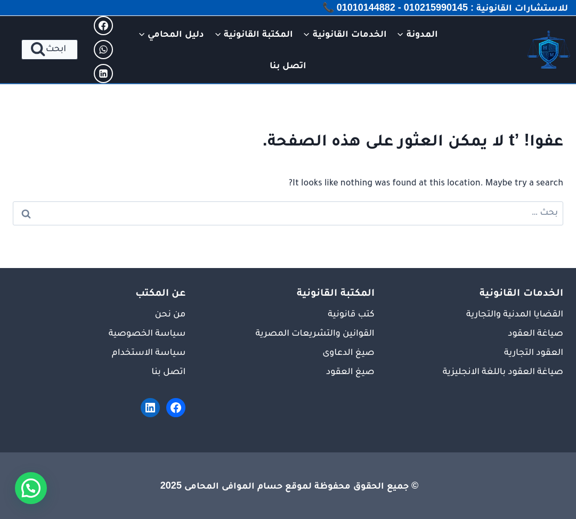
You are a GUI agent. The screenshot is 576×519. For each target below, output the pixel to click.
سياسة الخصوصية (147, 334)
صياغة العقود (535, 334)
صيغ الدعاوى (348, 353)
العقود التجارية (533, 353)
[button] (31, 488)
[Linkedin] (103, 73)
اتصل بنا (288, 65)
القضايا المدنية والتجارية (514, 315)
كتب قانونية (351, 315)
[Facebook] (103, 25)
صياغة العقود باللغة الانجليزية (503, 372)
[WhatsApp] (103, 49)
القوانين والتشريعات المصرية (315, 334)
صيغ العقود (350, 372)
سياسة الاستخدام (148, 353)
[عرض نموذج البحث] (49, 49)
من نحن (170, 315)
